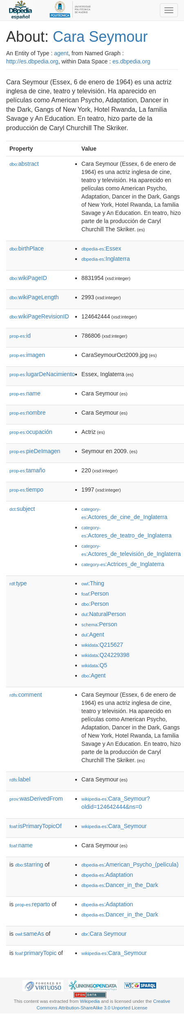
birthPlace (26, 248)
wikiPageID (28, 278)
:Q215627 (102, 644)
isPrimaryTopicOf (35, 826)
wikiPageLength (34, 297)
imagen (27, 355)
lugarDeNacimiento (42, 374)
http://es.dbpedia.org (32, 61)
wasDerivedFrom (36, 798)
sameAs (29, 933)
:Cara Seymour (103, 933)
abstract (24, 163)
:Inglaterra (105, 258)
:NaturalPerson (103, 614)
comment (25, 694)
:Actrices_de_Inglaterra (122, 564)
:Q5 (94, 665)
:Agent (92, 634)
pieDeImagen (34, 451)
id (20, 335)
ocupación (30, 432)
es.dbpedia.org (131, 61)
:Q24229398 (105, 655)
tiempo (26, 489)
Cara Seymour (100, 36)
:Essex (101, 248)
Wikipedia (90, 1001)
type (18, 583)
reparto (32, 904)
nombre (27, 412)
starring (29, 864)
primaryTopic (35, 953)
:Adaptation (107, 874)
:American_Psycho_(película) (129, 864)
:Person (95, 593)
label (19, 779)
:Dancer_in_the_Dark (119, 885)
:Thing (92, 583)
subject (22, 509)
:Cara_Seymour (114, 826)
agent (61, 53)
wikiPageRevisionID (39, 316)
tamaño (27, 470)
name (24, 393)
